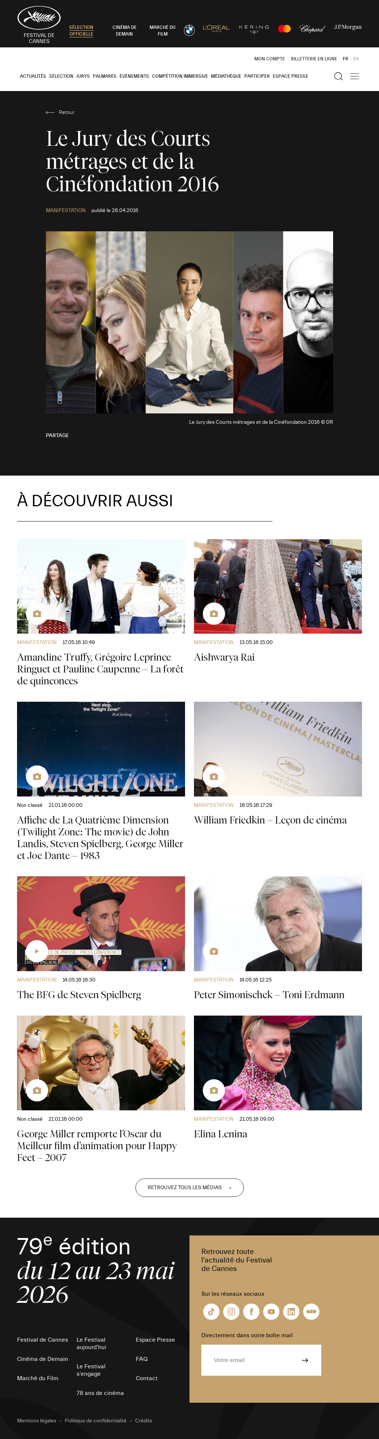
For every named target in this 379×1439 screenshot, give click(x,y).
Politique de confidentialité (96, 1421)
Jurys (83, 76)
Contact (147, 1378)
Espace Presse (290, 76)
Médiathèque (226, 76)
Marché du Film (37, 1378)
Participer (257, 76)
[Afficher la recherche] (339, 76)
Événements (134, 76)
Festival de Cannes (42, 1339)
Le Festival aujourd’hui (91, 1343)
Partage (57, 436)
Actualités (33, 76)
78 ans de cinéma (100, 1393)
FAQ (142, 1359)
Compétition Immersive (180, 76)
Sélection (61, 76)
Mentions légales (36, 1421)
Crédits (143, 1421)
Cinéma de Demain (42, 1359)
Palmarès (105, 76)
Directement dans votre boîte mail (247, 1335)
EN (356, 58)
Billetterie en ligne (314, 58)
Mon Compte (269, 58)
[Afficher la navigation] (354, 76)
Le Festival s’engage (91, 1370)
